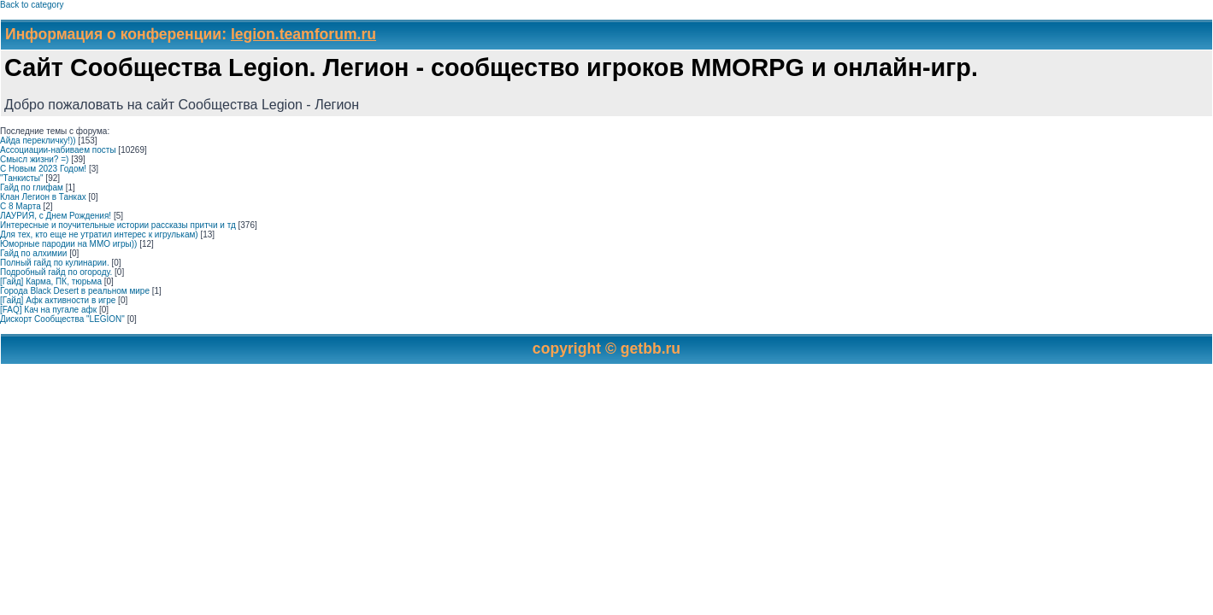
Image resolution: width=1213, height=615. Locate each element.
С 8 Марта (20, 206)
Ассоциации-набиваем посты (58, 150)
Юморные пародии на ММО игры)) (68, 244)
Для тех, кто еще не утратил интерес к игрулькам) (99, 234)
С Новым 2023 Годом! (43, 168)
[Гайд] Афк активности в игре (57, 300)
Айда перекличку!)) (38, 140)
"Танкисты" (22, 178)
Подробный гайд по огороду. (56, 272)
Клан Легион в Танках (43, 197)
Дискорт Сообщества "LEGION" (62, 319)
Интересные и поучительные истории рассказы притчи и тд (118, 225)
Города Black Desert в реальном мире (75, 291)
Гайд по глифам (31, 187)
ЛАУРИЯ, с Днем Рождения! (55, 215)
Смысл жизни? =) (34, 159)
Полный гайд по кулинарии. (54, 262)
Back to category (31, 4)
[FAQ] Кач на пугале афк (48, 309)
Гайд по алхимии (33, 253)
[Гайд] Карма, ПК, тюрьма (51, 281)
